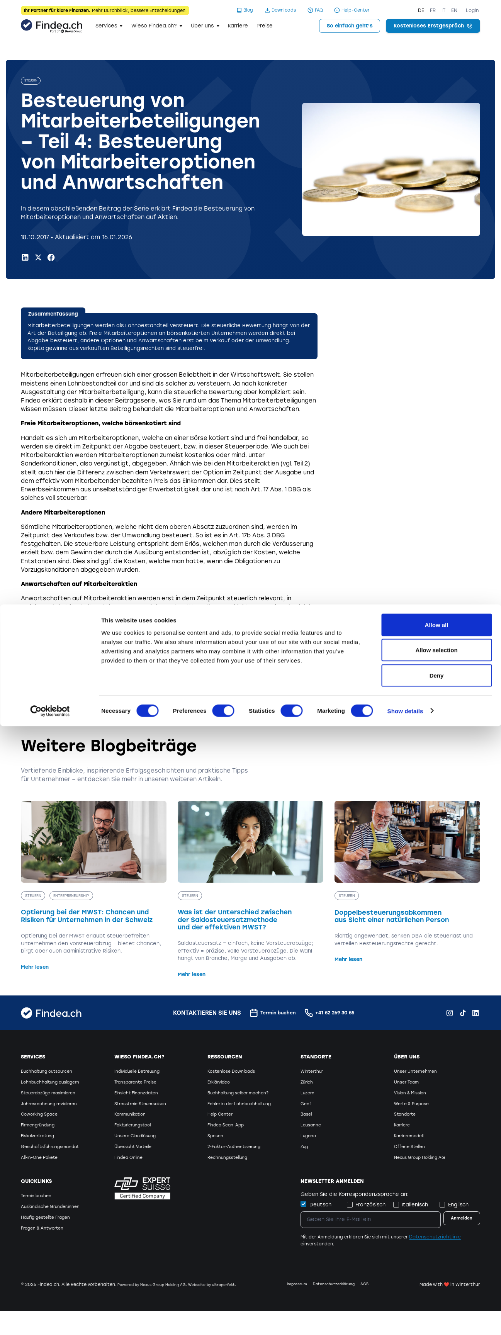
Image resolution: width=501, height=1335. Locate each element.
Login (472, 10)
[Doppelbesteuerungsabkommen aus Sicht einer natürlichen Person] (407, 883)
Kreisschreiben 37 (167, 686)
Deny (437, 1284)
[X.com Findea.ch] (38, 259)
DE (421, 10)
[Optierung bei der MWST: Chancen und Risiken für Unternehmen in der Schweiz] (93, 887)
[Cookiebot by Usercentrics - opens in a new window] (50, 1320)
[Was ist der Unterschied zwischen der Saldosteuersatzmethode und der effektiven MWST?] (250, 891)
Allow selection (436, 1259)
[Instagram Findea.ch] (449, 1014)
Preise (264, 26)
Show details (405, 1319)
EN (454, 10)
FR (433, 10)
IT (443, 10)
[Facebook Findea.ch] (51, 259)
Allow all (436, 1233)
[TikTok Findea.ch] (463, 1014)
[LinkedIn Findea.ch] (25, 259)
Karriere (238, 26)
